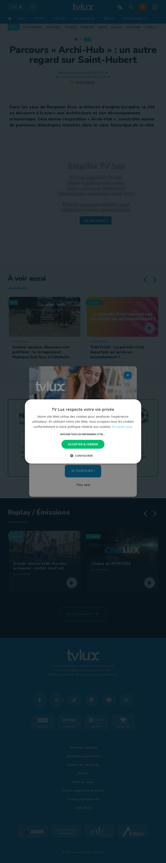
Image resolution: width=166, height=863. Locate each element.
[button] (83, 434)
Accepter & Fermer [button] (83, 444)
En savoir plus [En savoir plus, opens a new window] (122, 426)
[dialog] (83, 431)
